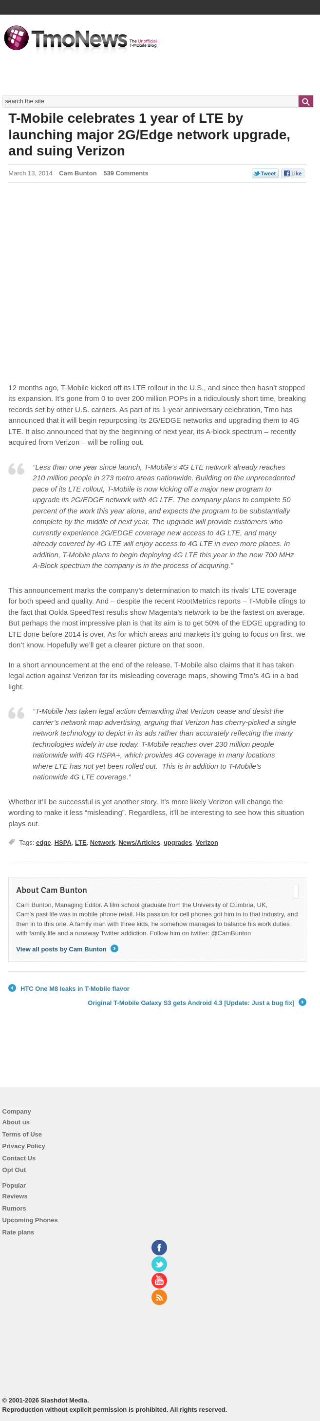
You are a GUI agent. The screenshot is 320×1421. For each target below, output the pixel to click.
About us (16, 1122)
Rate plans (18, 1232)
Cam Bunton (77, 173)
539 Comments (125, 173)
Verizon (207, 842)
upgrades (178, 842)
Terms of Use (22, 1134)
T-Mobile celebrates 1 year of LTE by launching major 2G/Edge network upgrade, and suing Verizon (149, 134)
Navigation (307, 28)
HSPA (63, 842)
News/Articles (139, 842)
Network (102, 842)
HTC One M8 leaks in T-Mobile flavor (69, 989)
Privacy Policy (23, 1146)
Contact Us (19, 1158)
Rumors (14, 1208)
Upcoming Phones (30, 1220)
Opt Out (14, 1170)
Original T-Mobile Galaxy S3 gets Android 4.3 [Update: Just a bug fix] (197, 1003)
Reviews (15, 1196)
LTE (81, 842)
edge (43, 842)
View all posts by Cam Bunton (67, 949)
